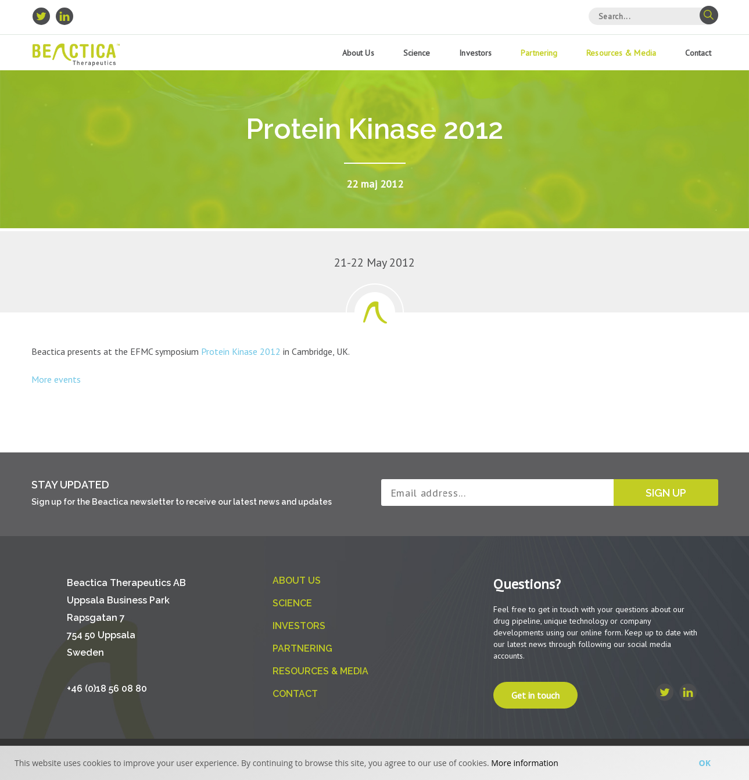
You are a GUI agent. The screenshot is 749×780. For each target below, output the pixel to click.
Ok (705, 762)
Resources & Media (621, 53)
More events (56, 379)
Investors (475, 53)
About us (358, 53)
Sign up (666, 493)
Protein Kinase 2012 (242, 351)
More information (524, 762)
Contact (698, 53)
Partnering (539, 53)
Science (417, 53)
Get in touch (535, 695)
